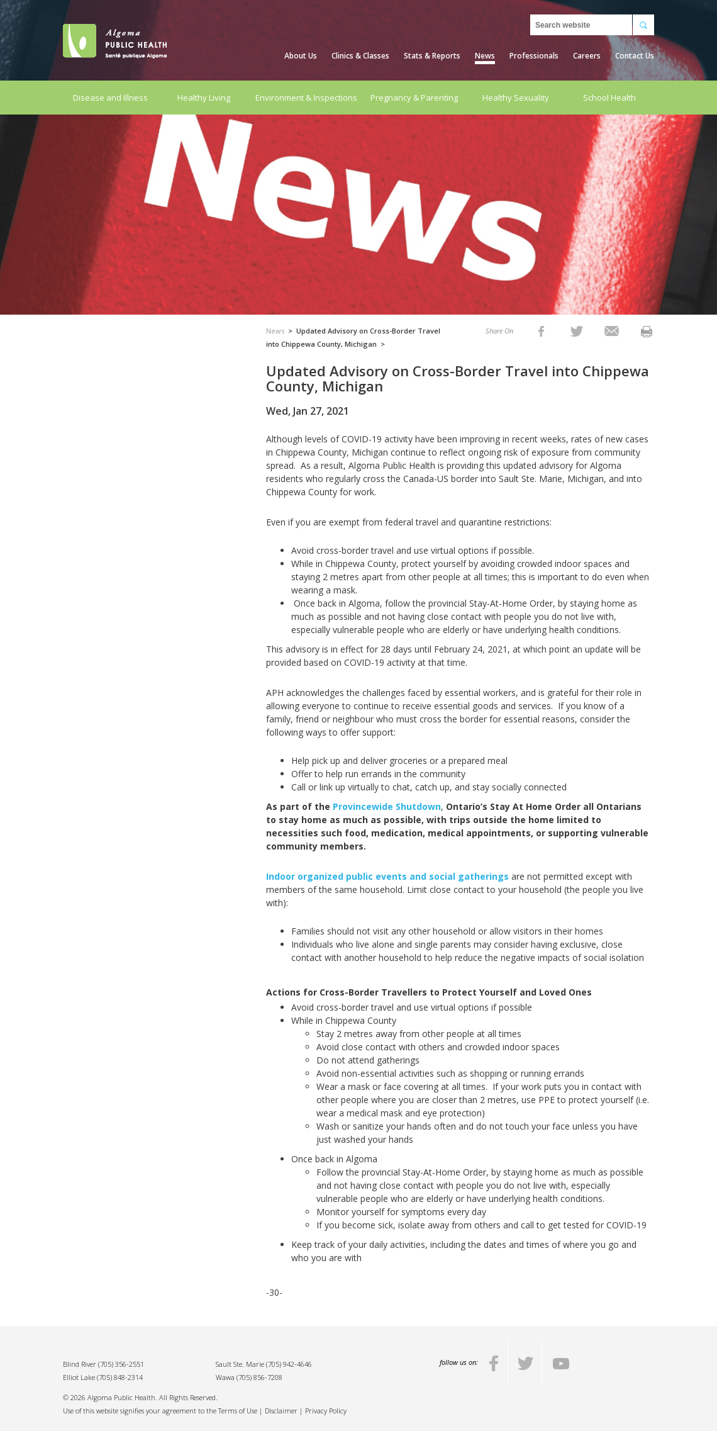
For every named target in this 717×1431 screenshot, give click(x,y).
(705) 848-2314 (120, 1377)
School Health (609, 97)
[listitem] (541, 330)
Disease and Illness (110, 97)
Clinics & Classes (360, 55)
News (485, 55)
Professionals (534, 55)
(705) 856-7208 (259, 1377)
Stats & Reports (432, 55)
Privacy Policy (326, 1410)
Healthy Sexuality (515, 97)
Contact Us (634, 55)
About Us (300, 55)
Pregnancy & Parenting (414, 97)
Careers (587, 55)
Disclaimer (281, 1410)
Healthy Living (203, 97)
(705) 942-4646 (289, 1364)
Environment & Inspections (306, 97)
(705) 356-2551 (121, 1364)
